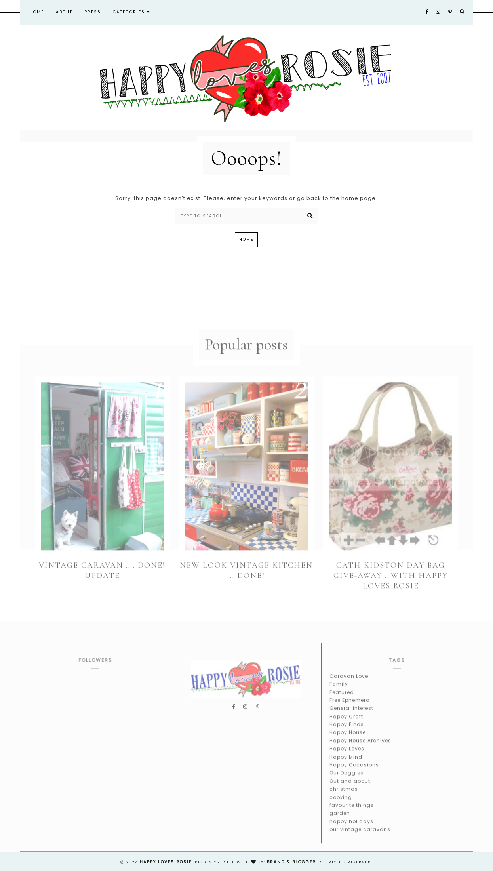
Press (92, 12)
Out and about (349, 788)
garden (339, 820)
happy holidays (351, 828)
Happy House (347, 739)
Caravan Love (348, 683)
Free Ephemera (349, 707)
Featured (341, 699)
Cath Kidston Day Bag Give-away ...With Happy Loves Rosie (390, 583)
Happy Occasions (354, 772)
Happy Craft (346, 723)
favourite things (351, 812)
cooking (340, 804)
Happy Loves (346, 756)
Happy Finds (346, 731)
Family (338, 691)
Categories (131, 12)
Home (37, 12)
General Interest (351, 715)
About (64, 12)
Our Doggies (346, 780)
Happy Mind (345, 763)
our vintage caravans (359, 836)
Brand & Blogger (291, 862)
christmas (343, 796)
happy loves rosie (166, 862)
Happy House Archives (360, 748)
